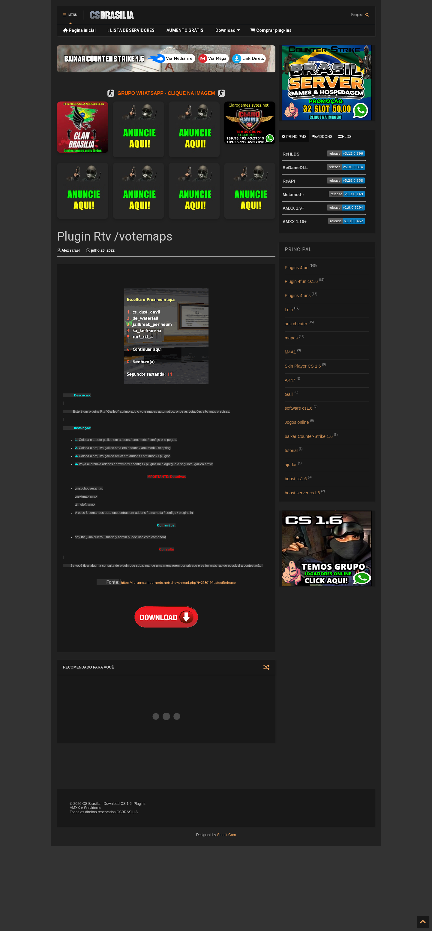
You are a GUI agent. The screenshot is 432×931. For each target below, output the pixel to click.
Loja (289, 309)
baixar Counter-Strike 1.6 (309, 436)
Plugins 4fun (296, 267)
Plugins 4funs (297, 295)
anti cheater (296, 323)
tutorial (291, 450)
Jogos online (297, 422)
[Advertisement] (202, 765)
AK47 (290, 380)
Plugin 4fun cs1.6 (301, 281)
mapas (291, 337)
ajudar (291, 464)
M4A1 (290, 352)
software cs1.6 (299, 408)
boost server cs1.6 (302, 492)
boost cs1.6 (296, 478)
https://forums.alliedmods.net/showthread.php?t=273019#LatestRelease (178, 583)
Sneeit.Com (226, 835)
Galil (289, 394)
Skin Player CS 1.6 (303, 366)
